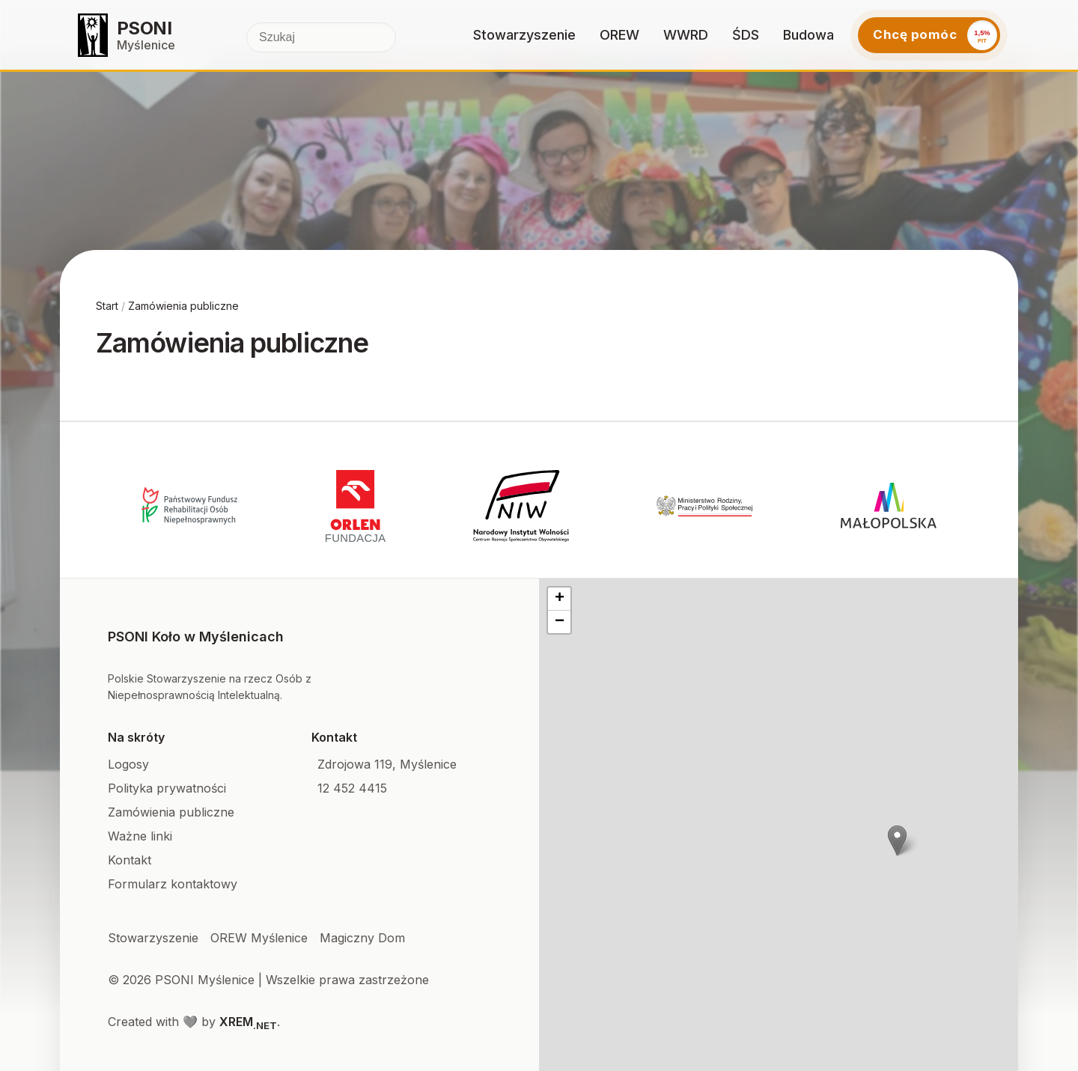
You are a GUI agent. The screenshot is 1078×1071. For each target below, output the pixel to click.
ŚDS (745, 35)
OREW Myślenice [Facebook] (259, 937)
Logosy (128, 764)
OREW (619, 35)
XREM (248, 1021)
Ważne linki (140, 836)
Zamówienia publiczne (183, 305)
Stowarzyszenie (524, 35)
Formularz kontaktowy (172, 883)
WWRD (685, 35)
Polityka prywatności (167, 788)
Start (107, 305)
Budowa (808, 35)
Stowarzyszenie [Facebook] (153, 937)
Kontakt (129, 859)
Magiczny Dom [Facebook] (362, 937)
